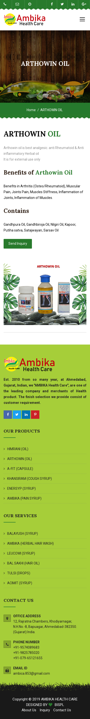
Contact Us (62, 710)
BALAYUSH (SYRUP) (22, 534)
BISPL (59, 705)
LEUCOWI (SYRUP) (21, 553)
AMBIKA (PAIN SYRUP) (24, 498)
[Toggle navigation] (82, 19)
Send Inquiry (17, 243)
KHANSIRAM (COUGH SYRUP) (29, 479)
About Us (29, 710)
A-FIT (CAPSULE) (20, 469)
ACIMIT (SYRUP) (19, 583)
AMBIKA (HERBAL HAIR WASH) (30, 543)
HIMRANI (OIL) (17, 449)
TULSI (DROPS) (18, 573)
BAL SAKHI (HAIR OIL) (23, 563)
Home (31, 110)
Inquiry (45, 710)
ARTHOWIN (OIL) (19, 459)
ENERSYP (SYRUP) (21, 488)
